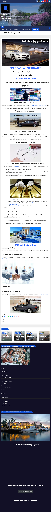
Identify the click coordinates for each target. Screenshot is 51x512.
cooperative (8, 219)
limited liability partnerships (11, 204)
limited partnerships (42, 202)
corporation (17, 205)
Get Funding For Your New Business (19, 336)
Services (7, 26)
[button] (47, 28)
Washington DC (5, 333)
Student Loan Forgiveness (31, 335)
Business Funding (17, 332)
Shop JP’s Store (5, 403)
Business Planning (5, 369)
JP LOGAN (4, 407)
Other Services (5, 371)
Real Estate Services (7, 29)
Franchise (41, 333)
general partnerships (34, 202)
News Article (29, 333)
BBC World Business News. (7, 258)
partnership (12, 199)
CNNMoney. (37, 289)
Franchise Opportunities (6, 377)
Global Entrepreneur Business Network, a (38, 105)
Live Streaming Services (6, 387)
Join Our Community (6, 405)
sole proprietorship (16, 166)
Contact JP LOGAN (5, 401)
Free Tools (4, 383)
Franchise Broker (5, 375)
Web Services (40, 26)
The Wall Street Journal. (43, 294)
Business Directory (26, 29)
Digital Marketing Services (7, 381)
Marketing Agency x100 (29, 26)
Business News (5, 332)
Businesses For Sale (16, 26)
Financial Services (17, 333)
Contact (35, 29)
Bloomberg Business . (7, 252)
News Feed (16, 29)
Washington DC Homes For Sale (8, 391)
